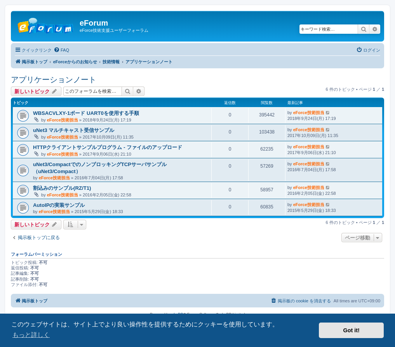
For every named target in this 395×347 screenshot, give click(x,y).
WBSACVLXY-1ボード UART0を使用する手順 (86, 113)
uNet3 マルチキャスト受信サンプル (73, 130)
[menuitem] (61, 50)
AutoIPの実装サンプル (59, 205)
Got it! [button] (351, 330)
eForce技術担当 (62, 120)
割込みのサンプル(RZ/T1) (62, 188)
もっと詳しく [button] (31, 334)
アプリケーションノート (53, 79)
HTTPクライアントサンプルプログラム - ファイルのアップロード (107, 147)
